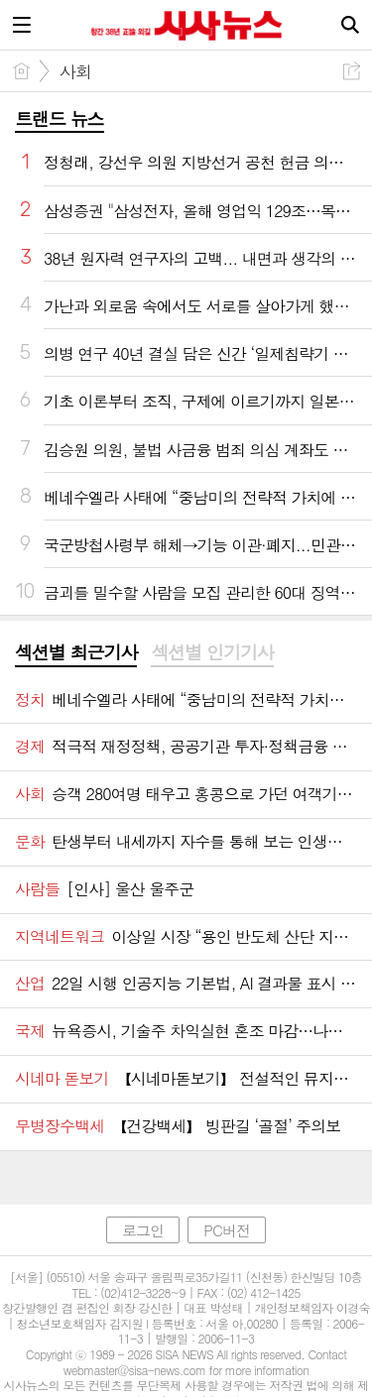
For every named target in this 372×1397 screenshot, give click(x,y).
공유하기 (351, 70)
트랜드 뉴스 (59, 118)
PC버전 (226, 1230)
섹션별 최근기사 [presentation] (76, 652)
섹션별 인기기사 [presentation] (212, 652)
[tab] (76, 653)
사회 (75, 71)
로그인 (143, 1230)
